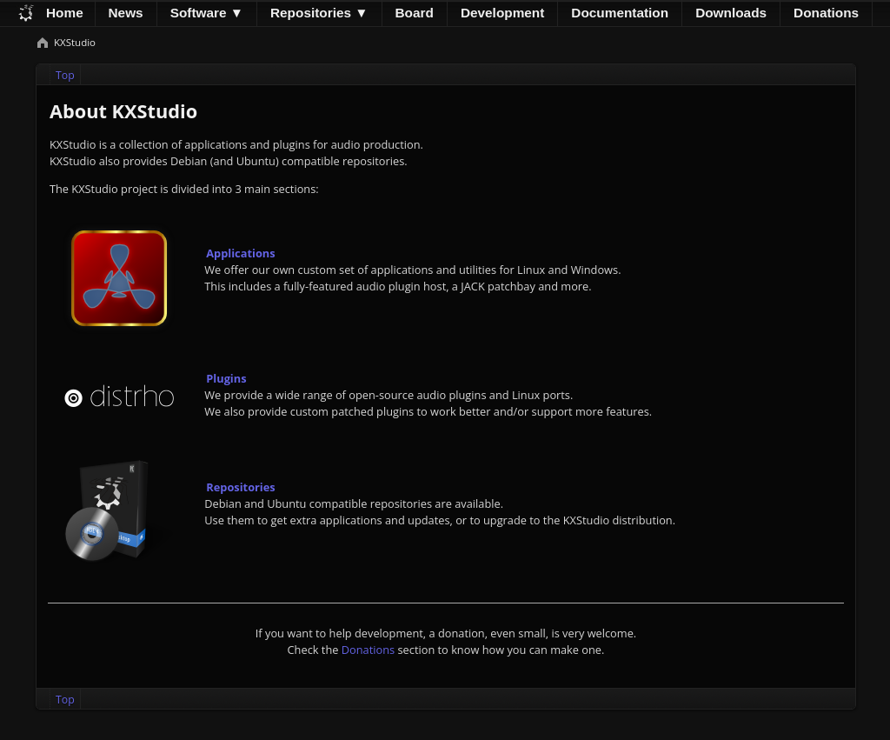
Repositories (240, 487)
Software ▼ (206, 12)
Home (64, 12)
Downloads (731, 12)
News (126, 12)
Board (414, 12)
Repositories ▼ (319, 12)
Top (65, 75)
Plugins (226, 378)
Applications (240, 253)
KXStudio (75, 42)
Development (502, 12)
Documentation (619, 12)
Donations (368, 649)
